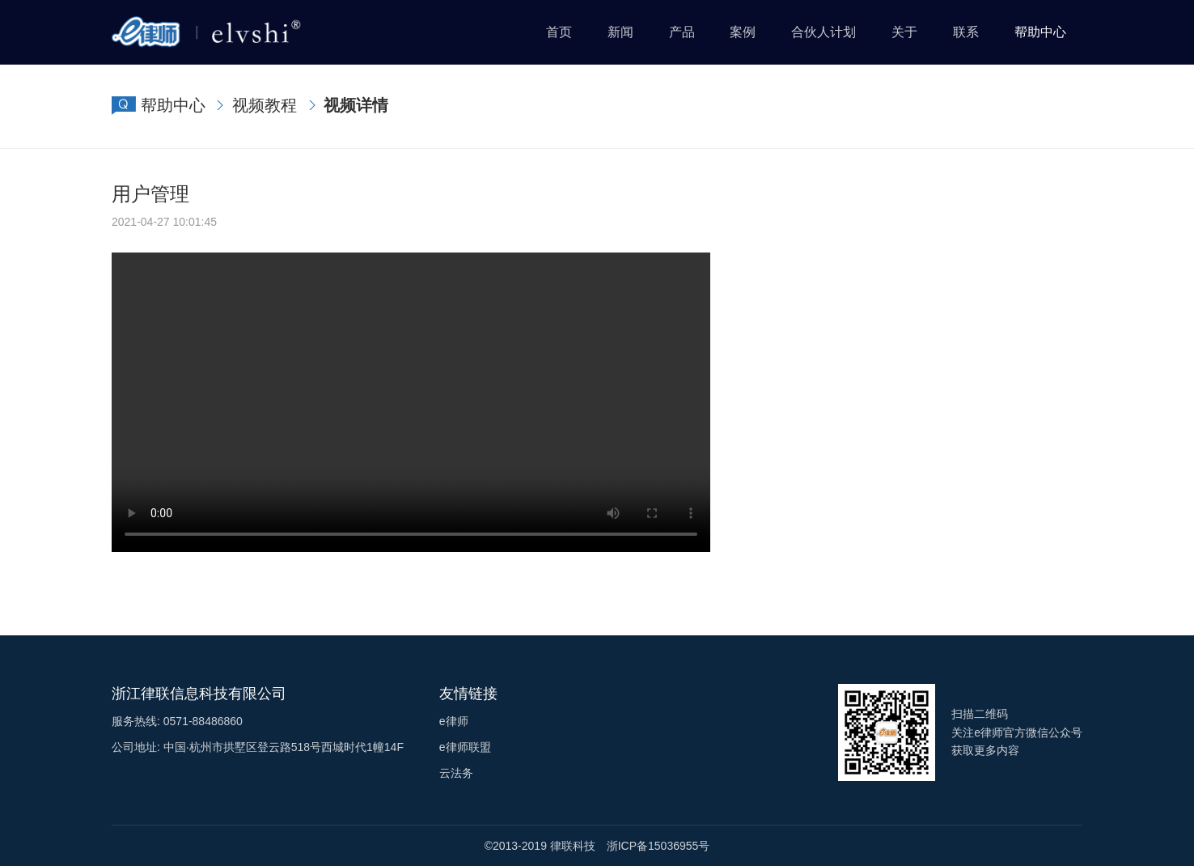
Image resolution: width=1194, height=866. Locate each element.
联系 (966, 32)
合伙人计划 (823, 32)
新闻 (620, 32)
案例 (743, 32)
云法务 (456, 772)
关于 (904, 32)
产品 (682, 32)
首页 (559, 32)
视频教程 (264, 105)
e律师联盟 (465, 747)
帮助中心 (1040, 32)
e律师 (453, 721)
